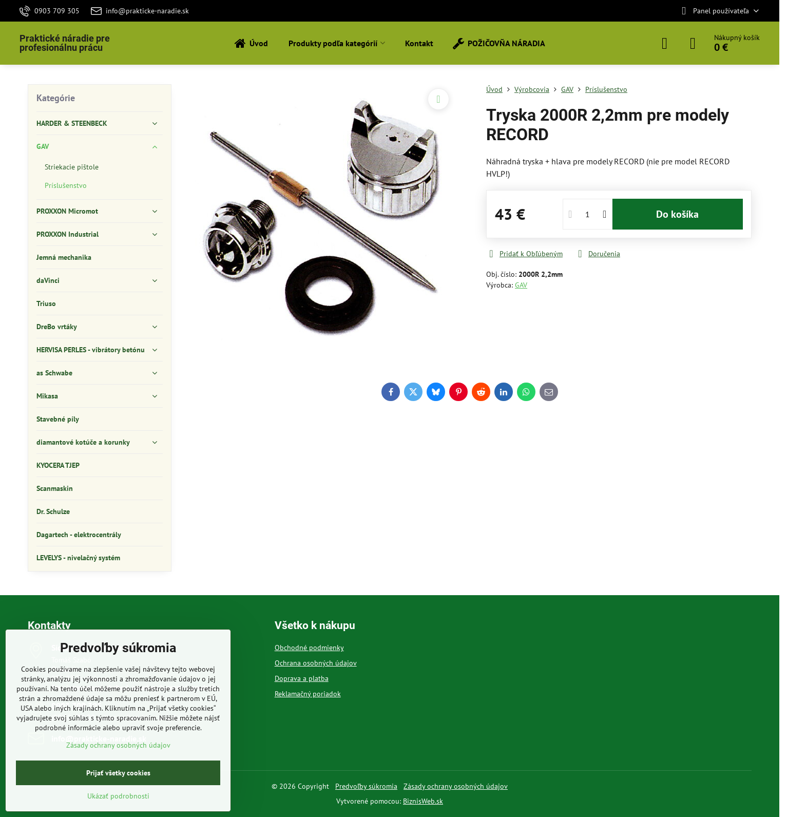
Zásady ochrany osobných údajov (456, 786)
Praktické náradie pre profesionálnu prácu (65, 43)
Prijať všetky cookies (118, 772)
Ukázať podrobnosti (118, 796)
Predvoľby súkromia (366, 786)
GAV (521, 285)
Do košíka (677, 214)
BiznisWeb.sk (423, 801)
